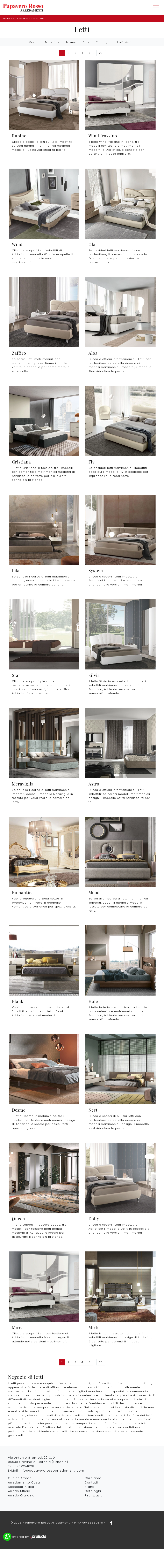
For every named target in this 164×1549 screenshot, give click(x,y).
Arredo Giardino (21, 1495)
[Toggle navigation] (156, 7)
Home (6, 18)
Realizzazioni (95, 1495)
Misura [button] (71, 42)
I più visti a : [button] (126, 42)
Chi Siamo (93, 1478)
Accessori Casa (21, 1487)
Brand (89, 1487)
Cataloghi (93, 1491)
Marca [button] (33, 42)
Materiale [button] (52, 42)
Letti (41, 18)
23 (101, 53)
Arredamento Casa (24, 18)
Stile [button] (86, 42)
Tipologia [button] (103, 42)
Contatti (91, 1482)
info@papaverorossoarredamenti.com (52, 1471)
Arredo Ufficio (19, 1491)
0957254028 (24, 1466)
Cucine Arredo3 (21, 1478)
